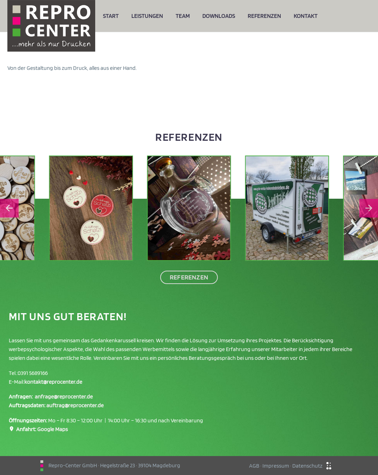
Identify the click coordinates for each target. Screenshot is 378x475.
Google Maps (52, 429)
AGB (254, 465)
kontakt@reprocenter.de (53, 381)
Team (183, 15)
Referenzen (264, 15)
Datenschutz (307, 465)
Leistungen (147, 15)
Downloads (218, 15)
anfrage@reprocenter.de (64, 396)
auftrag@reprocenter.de (75, 405)
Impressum (275, 465)
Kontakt (306, 15)
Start (111, 15)
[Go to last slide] (9, 208)
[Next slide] (368, 208)
